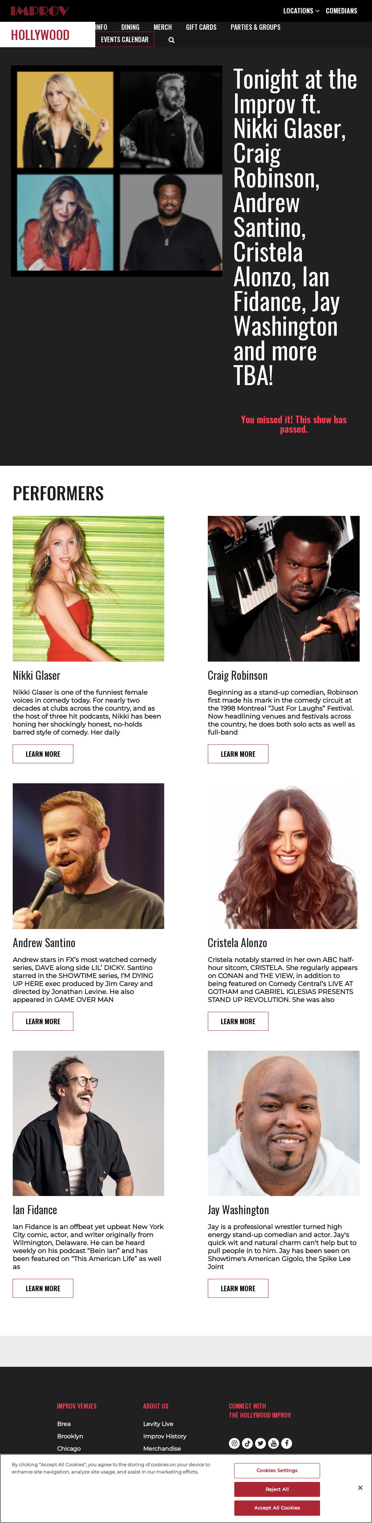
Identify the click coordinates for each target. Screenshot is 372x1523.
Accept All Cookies (277, 1508)
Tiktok (247, 1443)
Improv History (164, 1436)
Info (101, 27)
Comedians (341, 10)
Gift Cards (201, 27)
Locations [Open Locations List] (301, 10)
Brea (63, 1424)
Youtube (273, 1443)
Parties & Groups (255, 27)
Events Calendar (125, 39)
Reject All (277, 1489)
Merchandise (162, 1449)
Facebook (286, 1443)
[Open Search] (172, 39)
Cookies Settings (277, 1470)
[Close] (360, 1488)
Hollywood (40, 34)
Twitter (260, 1443)
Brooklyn (70, 1436)
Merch (163, 27)
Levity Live (158, 1424)
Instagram (234, 1443)
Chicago (69, 1449)
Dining (130, 27)
